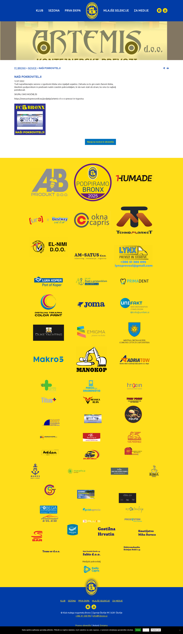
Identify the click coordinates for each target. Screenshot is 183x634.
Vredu (138, 630)
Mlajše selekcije (116, 10)
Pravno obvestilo (83, 625)
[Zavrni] (179, 630)
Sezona (54, 10)
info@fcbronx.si (100, 616)
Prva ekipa (73, 10)
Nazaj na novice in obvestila (100, 142)
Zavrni (146, 630)
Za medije (141, 10)
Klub (39, 10)
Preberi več (156, 630)
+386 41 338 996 (83, 616)
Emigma (104, 625)
